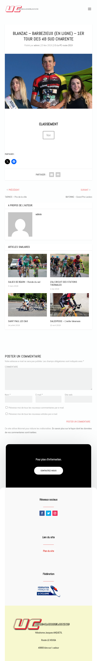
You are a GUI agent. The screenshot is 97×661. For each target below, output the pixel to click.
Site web (68, 394)
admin (36, 45)
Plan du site (48, 551)
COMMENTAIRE (11, 366)
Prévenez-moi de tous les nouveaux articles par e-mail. (33, 414)
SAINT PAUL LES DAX (18, 321)
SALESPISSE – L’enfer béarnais (65, 321)
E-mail (39, 394)
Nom (8, 394)
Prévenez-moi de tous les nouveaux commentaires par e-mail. (36, 407)
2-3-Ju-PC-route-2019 (63, 45)
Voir (48, 135)
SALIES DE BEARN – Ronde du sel (24, 281)
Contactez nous (49, 470)
